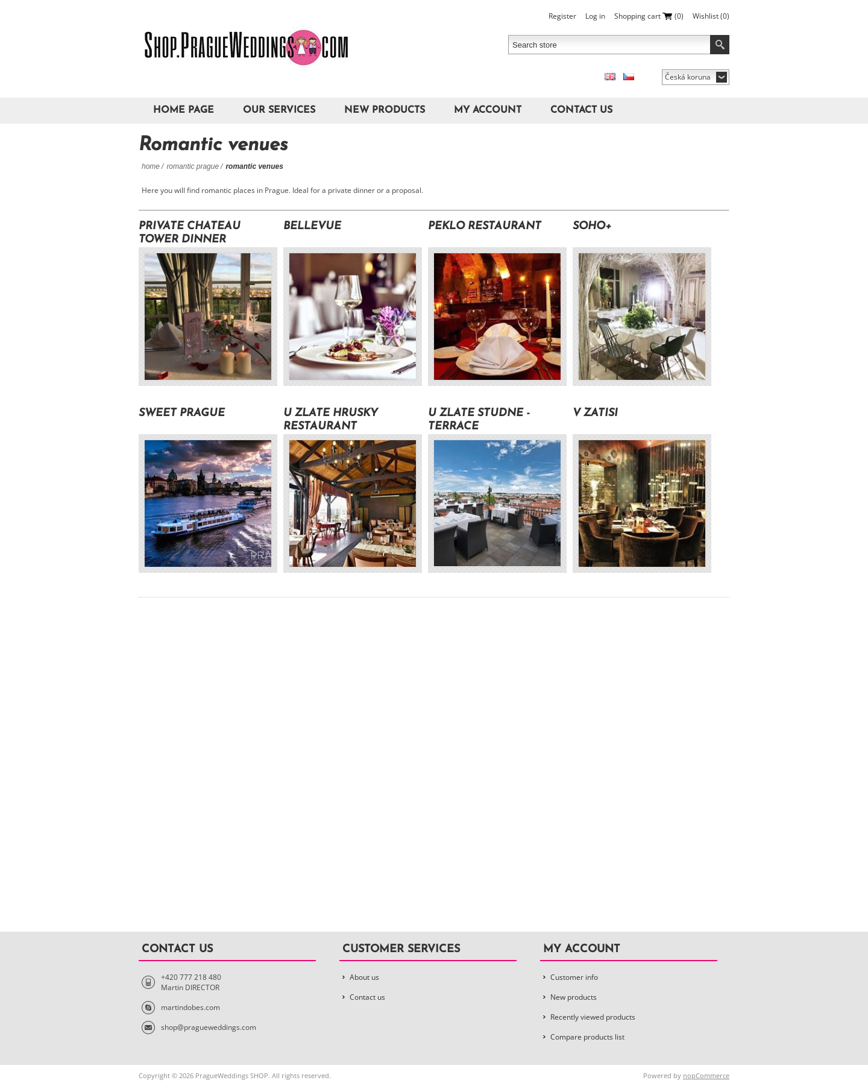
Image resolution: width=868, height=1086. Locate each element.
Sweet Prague (182, 413)
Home (151, 166)
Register (562, 16)
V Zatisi (595, 413)
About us (364, 977)
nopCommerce (706, 1075)
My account (487, 110)
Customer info (574, 977)
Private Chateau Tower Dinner (190, 233)
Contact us (581, 110)
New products (384, 110)
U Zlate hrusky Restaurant (330, 420)
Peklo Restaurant (484, 226)
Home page (183, 110)
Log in (595, 16)
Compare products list (587, 1037)
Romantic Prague (192, 166)
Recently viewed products (592, 1017)
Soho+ (592, 226)
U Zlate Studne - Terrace (478, 420)
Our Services (279, 110)
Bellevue (312, 226)
